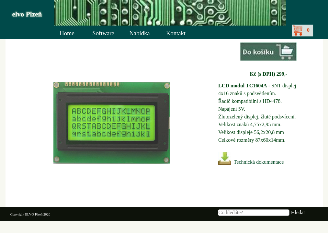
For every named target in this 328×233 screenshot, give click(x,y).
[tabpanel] (268, 60)
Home (67, 33)
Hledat (298, 212)
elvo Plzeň (27, 14)
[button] (268, 52)
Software (103, 33)
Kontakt (176, 33)
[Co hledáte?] (253, 212)
